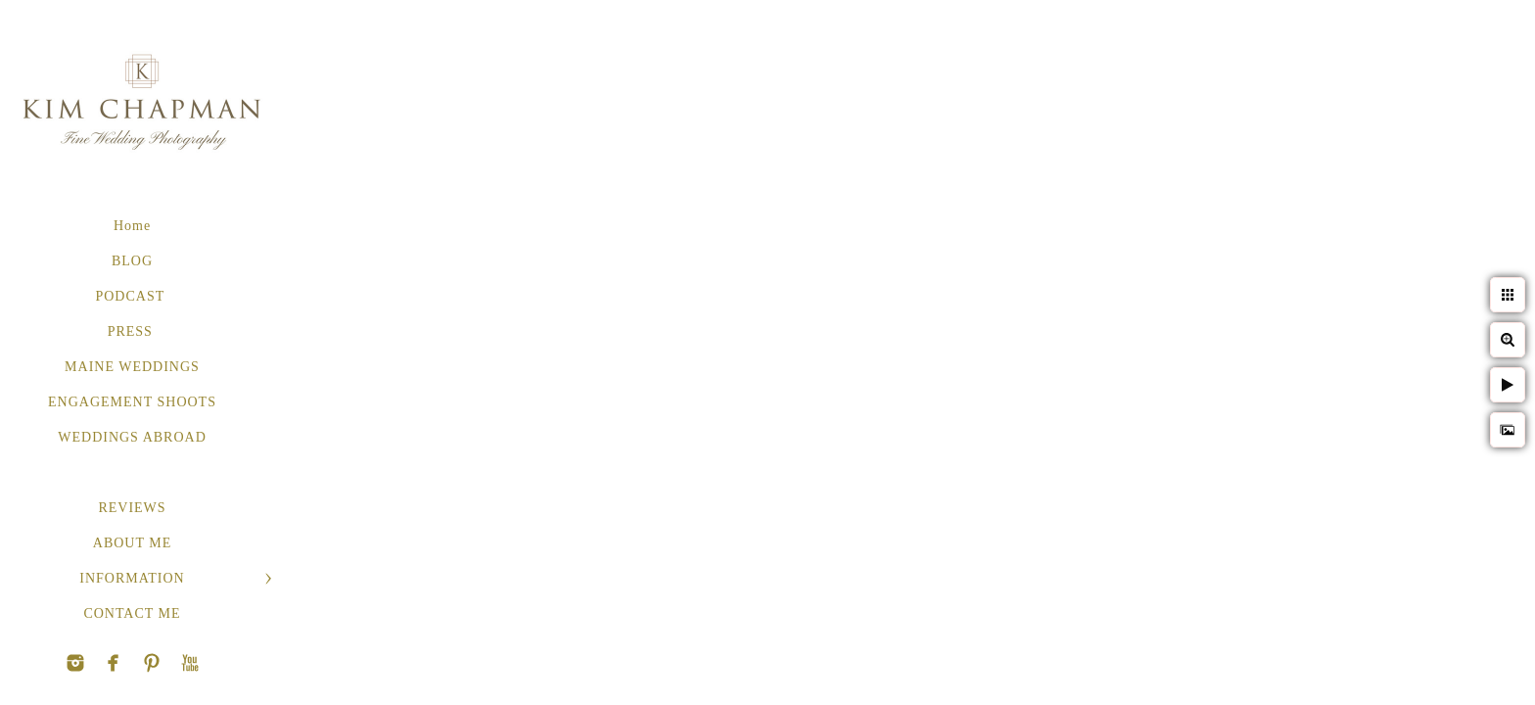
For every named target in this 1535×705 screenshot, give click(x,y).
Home (132, 225)
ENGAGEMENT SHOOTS (132, 402)
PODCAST (131, 296)
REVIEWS (131, 507)
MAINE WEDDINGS (132, 366)
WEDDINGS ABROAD (132, 437)
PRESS (133, 331)
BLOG (132, 261)
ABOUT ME (132, 543)
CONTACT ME (131, 613)
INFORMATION (131, 578)
